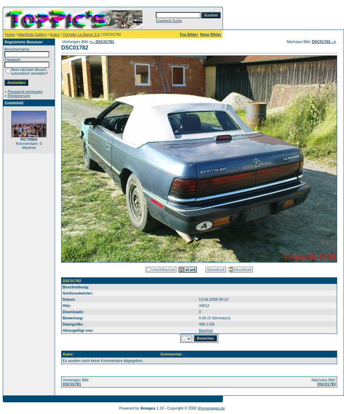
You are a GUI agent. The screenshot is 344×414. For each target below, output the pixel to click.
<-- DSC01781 (102, 42)
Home (10, 34)
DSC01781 (72, 384)
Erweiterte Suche (169, 21)
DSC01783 (326, 384)
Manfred (206, 330)
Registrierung (19, 96)
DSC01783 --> (324, 42)
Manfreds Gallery (32, 34)
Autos (55, 34)
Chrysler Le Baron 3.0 (81, 34)
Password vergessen (25, 91)
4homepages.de (211, 408)
